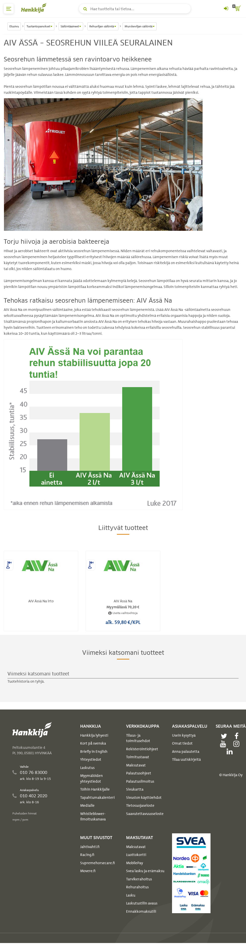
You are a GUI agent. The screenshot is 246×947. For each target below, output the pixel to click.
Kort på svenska (93, 743)
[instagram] (237, 743)
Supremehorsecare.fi (97, 862)
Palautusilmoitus (140, 781)
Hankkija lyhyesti (94, 735)
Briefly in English (93, 751)
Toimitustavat (137, 757)
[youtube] (224, 743)
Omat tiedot (182, 743)
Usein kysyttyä (184, 735)
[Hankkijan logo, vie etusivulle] (34, 8)
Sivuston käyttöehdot (144, 797)
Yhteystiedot (90, 759)
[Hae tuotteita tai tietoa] (135, 8)
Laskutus (87, 767)
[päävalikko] (9, 9)
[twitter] (225, 736)
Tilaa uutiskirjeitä (186, 759)
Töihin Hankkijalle (95, 789)
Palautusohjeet (138, 773)
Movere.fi (88, 870)
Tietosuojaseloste (140, 805)
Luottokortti (136, 854)
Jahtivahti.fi (90, 846)
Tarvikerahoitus (139, 879)
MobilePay (134, 862)
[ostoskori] (237, 9)
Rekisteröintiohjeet (142, 749)
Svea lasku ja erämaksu (145, 870)
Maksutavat (136, 765)
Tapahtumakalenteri (97, 797)
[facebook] (238, 736)
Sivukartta (134, 789)
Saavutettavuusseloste (145, 813)
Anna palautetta (185, 751)
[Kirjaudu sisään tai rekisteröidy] (226, 9)
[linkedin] (231, 751)
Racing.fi (87, 854)
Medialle (87, 805)
